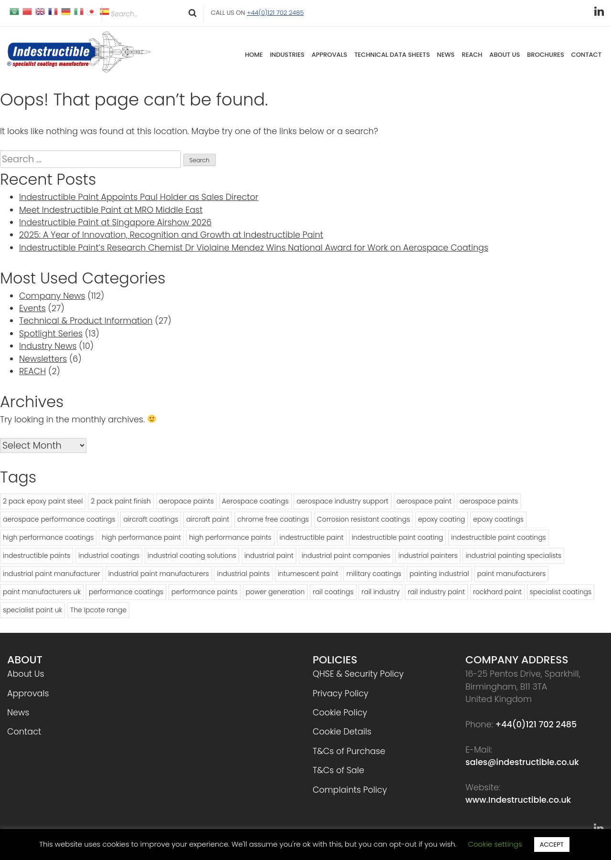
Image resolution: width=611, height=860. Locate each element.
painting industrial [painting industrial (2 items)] (439, 573)
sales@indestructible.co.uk (522, 762)
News (445, 55)
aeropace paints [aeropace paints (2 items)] (186, 501)
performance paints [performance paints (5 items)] (204, 592)
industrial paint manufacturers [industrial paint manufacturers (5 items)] (158, 573)
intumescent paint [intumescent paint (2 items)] (308, 573)
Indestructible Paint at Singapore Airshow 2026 (115, 222)
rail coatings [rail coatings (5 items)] (333, 592)
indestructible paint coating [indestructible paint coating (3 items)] (397, 537)
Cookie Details (342, 731)
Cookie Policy (340, 712)
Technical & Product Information (86, 320)
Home (254, 55)
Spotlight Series (51, 333)
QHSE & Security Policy (358, 674)
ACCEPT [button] (552, 844)
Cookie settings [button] (495, 844)
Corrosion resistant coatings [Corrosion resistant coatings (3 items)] (363, 519)
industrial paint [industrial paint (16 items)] (269, 555)
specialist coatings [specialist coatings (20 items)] (561, 592)
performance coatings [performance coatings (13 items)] (126, 592)
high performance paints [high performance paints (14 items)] (230, 537)
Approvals (330, 55)
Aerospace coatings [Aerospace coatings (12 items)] (255, 501)
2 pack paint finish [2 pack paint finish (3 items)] (121, 501)
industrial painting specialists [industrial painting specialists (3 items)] (513, 555)
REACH (472, 55)
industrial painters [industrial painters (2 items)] (427, 555)
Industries (287, 55)
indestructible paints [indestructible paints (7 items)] (36, 555)
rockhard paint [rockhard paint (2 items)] (497, 592)
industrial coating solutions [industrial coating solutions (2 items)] (191, 555)
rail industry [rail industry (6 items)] (380, 592)
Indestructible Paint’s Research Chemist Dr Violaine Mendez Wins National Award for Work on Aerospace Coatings (253, 247)
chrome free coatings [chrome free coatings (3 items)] (273, 519)
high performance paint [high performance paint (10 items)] (141, 537)
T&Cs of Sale (338, 770)
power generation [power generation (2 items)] (275, 592)
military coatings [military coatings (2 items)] (373, 573)
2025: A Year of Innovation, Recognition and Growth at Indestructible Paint (171, 235)
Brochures (545, 55)
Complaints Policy (350, 790)
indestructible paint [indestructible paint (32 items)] (312, 537)
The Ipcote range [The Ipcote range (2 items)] (98, 610)
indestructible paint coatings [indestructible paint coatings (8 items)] (498, 537)
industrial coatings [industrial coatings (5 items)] (108, 555)
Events (32, 308)
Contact (586, 55)
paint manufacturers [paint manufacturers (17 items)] (511, 573)
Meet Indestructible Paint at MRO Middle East (110, 210)
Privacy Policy (341, 693)
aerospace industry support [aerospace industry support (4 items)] (342, 501)
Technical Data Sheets (392, 55)
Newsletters (43, 359)
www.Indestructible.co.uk (518, 800)
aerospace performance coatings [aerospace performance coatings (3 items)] (59, 519)
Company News (52, 296)
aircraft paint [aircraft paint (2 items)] (207, 519)
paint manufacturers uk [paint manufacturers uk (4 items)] (42, 592)
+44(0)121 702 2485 (275, 12)
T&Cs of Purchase (349, 751)
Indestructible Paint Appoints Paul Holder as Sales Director (138, 197)
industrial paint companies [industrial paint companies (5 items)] (346, 555)
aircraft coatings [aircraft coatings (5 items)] (150, 519)
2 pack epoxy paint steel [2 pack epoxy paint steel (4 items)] (43, 501)
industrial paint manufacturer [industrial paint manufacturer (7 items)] (51, 573)
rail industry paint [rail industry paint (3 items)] (436, 592)
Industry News (48, 346)
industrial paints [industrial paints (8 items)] (243, 573)
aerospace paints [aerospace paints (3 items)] (489, 501)
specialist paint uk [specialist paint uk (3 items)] (32, 610)
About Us (504, 55)
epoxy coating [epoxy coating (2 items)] (441, 519)
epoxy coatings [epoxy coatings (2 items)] (498, 519)
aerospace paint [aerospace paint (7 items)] (424, 501)
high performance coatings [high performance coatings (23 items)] (48, 537)
